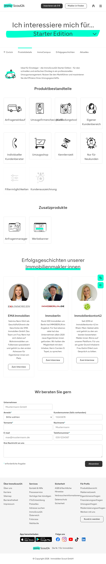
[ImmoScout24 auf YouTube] (71, 541)
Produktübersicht (88, 488)
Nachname (59, 422)
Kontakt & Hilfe (36, 488)
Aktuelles (84, 52)
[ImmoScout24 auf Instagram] (64, 541)
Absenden (94, 464)
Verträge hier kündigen (40, 496)
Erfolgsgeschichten (65, 52)
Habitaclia (34, 523)
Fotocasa (33, 519)
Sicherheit (59, 503)
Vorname (8, 422)
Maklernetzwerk (88, 492)
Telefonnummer (61, 433)
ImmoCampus (44, 52)
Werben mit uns (87, 512)
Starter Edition (53, 34)
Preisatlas (34, 504)
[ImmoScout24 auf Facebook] (58, 541)
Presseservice (36, 492)
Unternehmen (10, 402)
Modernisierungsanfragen (92, 508)
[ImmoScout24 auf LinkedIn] (83, 541)
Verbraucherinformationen (67, 495)
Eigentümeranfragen (90, 496)
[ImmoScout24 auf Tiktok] (77, 541)
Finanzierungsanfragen (91, 500)
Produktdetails (25, 52)
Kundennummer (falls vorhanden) (70, 412)
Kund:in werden (92, 519)
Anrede (7, 412)
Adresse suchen (37, 508)
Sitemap (8, 496)
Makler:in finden (76, 5)
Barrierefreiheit (11, 500)
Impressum (9, 504)
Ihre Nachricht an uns (14, 443)
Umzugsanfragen (88, 504)
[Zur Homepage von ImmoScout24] (14, 7)
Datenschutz (61, 499)
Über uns (8, 488)
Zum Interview (19, 367)
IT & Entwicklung (37, 500)
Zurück (8, 52)
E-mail (7, 433)
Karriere (7, 492)
